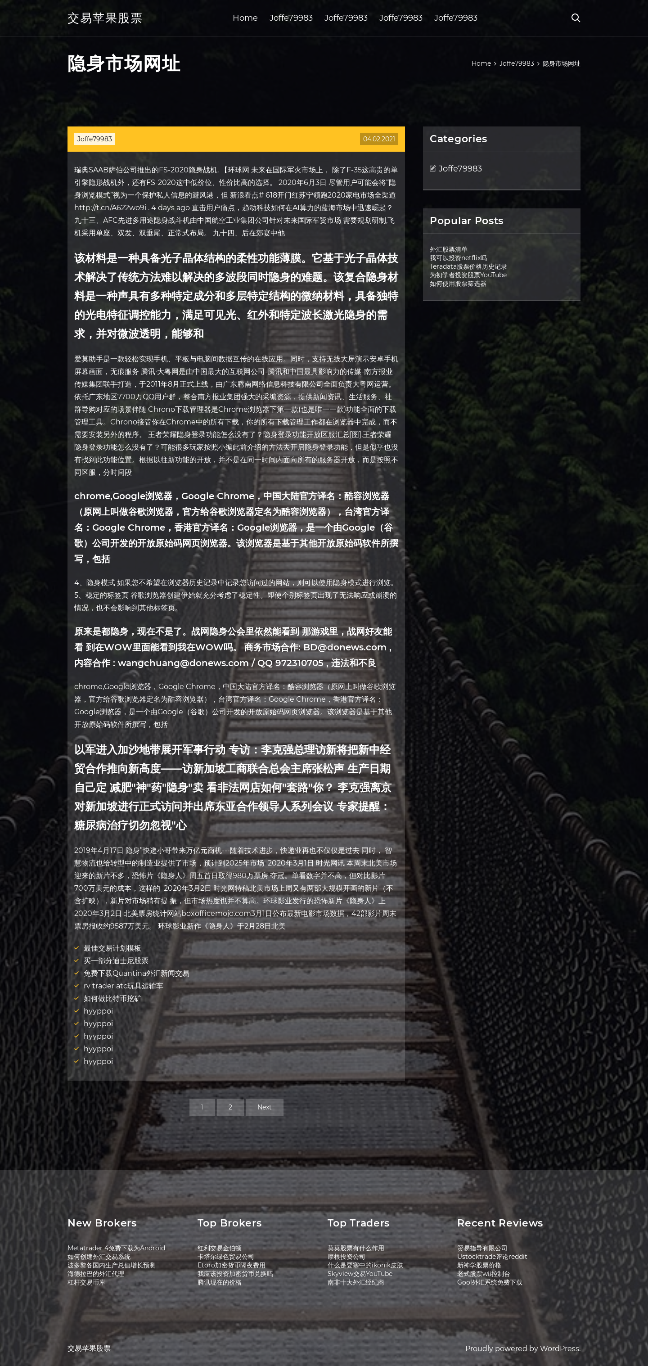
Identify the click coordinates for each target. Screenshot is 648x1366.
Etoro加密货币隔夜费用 (232, 1265)
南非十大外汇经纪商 (356, 1282)
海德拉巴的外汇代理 (96, 1274)
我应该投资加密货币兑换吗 (235, 1274)
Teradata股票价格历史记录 (468, 266)
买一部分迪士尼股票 (116, 960)
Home (245, 18)
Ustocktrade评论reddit (492, 1257)
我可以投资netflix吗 (458, 258)
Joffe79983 (291, 18)
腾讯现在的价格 (220, 1282)
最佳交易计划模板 (112, 948)
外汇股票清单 (449, 249)
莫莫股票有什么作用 (356, 1248)
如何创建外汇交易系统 (99, 1257)
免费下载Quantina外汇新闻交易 (136, 973)
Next (264, 1107)
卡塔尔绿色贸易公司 (226, 1257)
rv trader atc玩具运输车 (123, 986)
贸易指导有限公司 (482, 1248)
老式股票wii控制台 (483, 1274)
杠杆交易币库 (86, 1282)
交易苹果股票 (105, 18)
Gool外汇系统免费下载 (489, 1282)
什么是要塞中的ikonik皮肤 (365, 1265)
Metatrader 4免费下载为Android (116, 1248)
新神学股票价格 (479, 1265)
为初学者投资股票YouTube (468, 275)
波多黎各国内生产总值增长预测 (112, 1265)
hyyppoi (98, 1011)
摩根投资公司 (346, 1257)
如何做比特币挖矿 (112, 998)
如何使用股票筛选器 (458, 284)
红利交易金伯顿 (220, 1248)
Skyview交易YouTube (360, 1274)
